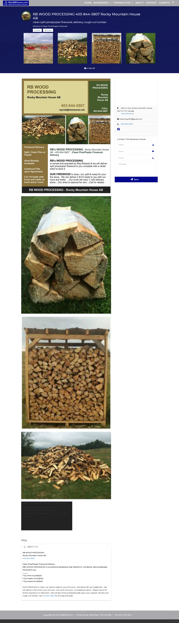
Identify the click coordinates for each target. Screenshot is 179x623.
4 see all (89, 68)
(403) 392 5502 (124, 615)
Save (37, 30)
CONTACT (151, 2)
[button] (173, 2)
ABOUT (139, 2)
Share (48, 30)
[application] (46, 516)
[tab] (66, 547)
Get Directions (127, 114)
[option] (38, 49)
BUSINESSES (101, 2)
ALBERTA (164, 2)
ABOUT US (31, 547)
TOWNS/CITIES (121, 2)
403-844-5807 (29, 558)
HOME (88, 2)
